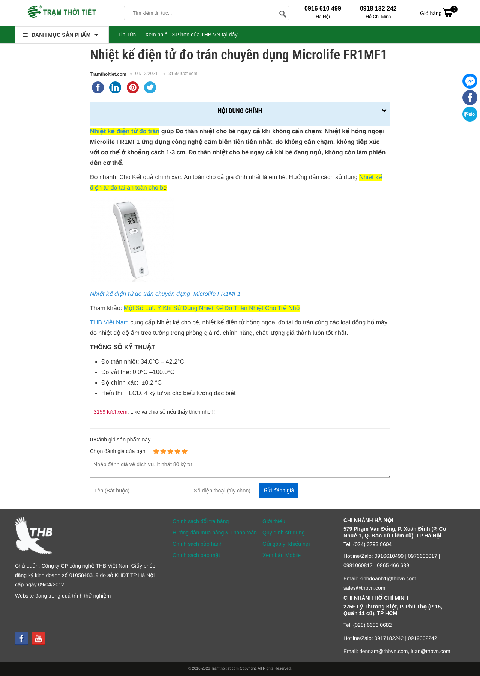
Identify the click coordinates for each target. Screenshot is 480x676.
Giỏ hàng (439, 12)
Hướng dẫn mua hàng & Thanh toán (214, 533)
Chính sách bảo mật (196, 555)
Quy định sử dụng (283, 533)
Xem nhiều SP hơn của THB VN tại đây (191, 35)
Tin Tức (127, 35)
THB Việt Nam (109, 322)
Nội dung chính (240, 110)
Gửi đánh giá (279, 490)
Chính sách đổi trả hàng (200, 521)
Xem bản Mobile (281, 555)
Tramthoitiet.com (108, 74)
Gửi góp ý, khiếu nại (286, 544)
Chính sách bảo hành (197, 544)
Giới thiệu (273, 521)
